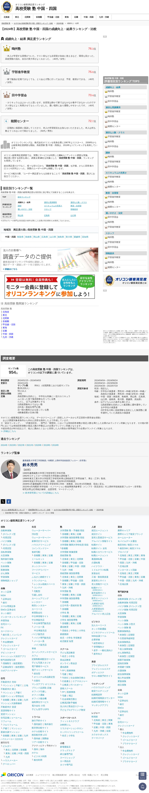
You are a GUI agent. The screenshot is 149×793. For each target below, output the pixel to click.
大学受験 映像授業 (69, 552)
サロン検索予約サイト (102, 676)
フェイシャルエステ (101, 669)
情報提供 (74, 209)
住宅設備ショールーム (11, 718)
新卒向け (98, 654)
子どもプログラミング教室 (72, 710)
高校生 (65, 630)
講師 (19, 206)
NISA (3, 595)
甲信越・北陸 (9, 324)
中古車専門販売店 (42, 623)
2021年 (29, 445)
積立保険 (122, 685)
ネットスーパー (39, 566)
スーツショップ (67, 757)
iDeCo (121, 708)
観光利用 (38, 760)
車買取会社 (37, 612)
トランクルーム (39, 580)
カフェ (35, 655)
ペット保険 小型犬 (126, 624)
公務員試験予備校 (68, 702)
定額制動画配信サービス (43, 659)
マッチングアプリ (100, 705)
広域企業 (124, 566)
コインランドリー (40, 548)
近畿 (5, 331)
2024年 (4, 445)
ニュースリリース (43, 775)
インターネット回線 (127, 570)
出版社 (37, 680)
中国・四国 (8, 334)
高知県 (85, 237)
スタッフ (47, 209)
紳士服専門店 (66, 754)
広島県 (47, 215)
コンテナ (38, 587)
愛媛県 (77, 237)
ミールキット (38, 559)
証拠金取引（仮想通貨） (14, 667)
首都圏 (6, 321)
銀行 (5, 602)
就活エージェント (100, 530)
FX (2, 627)
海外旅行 (48, 724)
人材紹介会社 (98, 604)
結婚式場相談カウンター (103, 698)
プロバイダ (123, 552)
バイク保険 (6, 541)
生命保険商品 (124, 642)
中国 (143, 559)
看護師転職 (97, 559)
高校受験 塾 (65, 555)
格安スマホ (135, 548)
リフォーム (6, 721)
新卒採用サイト (99, 594)
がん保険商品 (124, 652)
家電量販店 (65, 747)
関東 (110, 720)
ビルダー (7, 746)
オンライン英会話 (68, 663)
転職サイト (97, 545)
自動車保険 (6, 530)
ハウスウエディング (101, 687)
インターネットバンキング (13, 617)
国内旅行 (38, 724)
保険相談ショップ (9, 580)
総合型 (37, 673)
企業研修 (96, 639)
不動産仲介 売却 (8, 682)
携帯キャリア (124, 530)
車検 (34, 648)
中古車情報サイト (40, 616)
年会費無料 (8, 642)
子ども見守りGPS (40, 709)
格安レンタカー (39, 605)
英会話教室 (65, 660)
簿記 (70, 674)
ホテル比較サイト (40, 731)
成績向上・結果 (113, 87)
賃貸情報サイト (8, 710)
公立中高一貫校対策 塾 (71, 605)
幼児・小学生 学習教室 (71, 638)
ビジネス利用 (40, 756)
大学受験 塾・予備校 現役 (72, 530)
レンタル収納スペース (44, 584)
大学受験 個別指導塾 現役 (72, 537)
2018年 (55, 445)
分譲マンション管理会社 (12, 696)
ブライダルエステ (100, 665)
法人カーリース (99, 625)
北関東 (6, 318)
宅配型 (37, 591)
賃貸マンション (8, 714)
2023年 (12, 445)
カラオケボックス (100, 734)
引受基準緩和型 (127, 638)
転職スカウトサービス (102, 552)
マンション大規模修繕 (11, 703)
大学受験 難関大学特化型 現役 (74, 545)
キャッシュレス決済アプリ (13, 656)
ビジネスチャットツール (103, 632)
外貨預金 (5, 620)
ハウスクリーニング (41, 545)
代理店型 (7, 537)
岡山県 (20, 215)
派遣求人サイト (99, 580)
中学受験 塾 (65, 591)
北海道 (6, 312)
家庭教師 (64, 634)
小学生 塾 (64, 612)
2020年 (38, 445)
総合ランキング (24, 197)
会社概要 (29, 775)
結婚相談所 (97, 694)
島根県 (28, 237)
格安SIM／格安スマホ (128, 545)
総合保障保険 (124, 674)
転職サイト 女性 (99, 548)
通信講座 (64, 667)
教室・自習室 (76, 206)
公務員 (65, 685)
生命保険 (5, 566)
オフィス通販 (38, 695)
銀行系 (6, 635)
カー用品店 (65, 761)
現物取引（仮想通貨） (13, 663)
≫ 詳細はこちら (8, 431)
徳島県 (61, 237)
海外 (42, 749)
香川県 (69, 237)
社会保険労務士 (78, 678)
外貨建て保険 (124, 667)
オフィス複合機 (39, 698)
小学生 (82, 630)
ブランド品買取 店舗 (41, 688)
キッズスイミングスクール (72, 732)
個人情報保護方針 (59, 775)
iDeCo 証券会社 (8, 609)
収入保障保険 (126, 649)
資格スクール (66, 688)
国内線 (37, 738)
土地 (26, 685)
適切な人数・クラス (79, 202)
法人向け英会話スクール (71, 706)
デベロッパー (9, 764)
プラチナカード (130, 743)
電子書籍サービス (40, 666)
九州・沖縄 (8, 337)
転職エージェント (100, 555)
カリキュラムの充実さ (53, 206)
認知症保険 (123, 663)
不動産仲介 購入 (8, 689)
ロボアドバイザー (9, 670)
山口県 (73, 215)
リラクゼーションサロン (71, 728)
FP (63, 670)
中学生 (74, 630)
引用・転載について (90, 775)
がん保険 (5, 573)
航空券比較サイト (40, 728)
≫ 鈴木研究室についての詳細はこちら (41, 493)
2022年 (21, 445)
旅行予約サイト (39, 720)
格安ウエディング (100, 691)
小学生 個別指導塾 (69, 620)
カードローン (7, 631)
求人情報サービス (100, 584)
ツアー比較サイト (40, 742)
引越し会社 (37, 595)
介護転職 (96, 562)
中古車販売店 (38, 620)
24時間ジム (65, 725)
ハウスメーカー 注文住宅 (12, 739)
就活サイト (97, 534)
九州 (26, 700)
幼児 (64, 656)
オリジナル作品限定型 (44, 677)
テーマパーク (98, 738)
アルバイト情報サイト (102, 541)
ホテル (35, 753)
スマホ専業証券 (8, 606)
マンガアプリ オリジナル (44, 684)
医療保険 (5, 570)
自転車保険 (6, 552)
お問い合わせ (74, 775)
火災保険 (5, 555)
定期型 (131, 635)
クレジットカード (9, 638)
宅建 (64, 674)
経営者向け (99, 643)
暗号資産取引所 (8, 660)
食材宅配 (36, 552)
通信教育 (64, 627)
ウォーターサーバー (41, 530)
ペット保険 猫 (124, 627)
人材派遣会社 (98, 610)
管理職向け (99, 647)
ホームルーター (125, 537)
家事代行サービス (40, 541)
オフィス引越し (39, 691)
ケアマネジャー (80, 681)
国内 (36, 749)
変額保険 (122, 681)
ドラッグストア (67, 750)
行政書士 (66, 681)
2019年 (46, 445)
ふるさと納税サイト (41, 577)
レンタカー (37, 602)
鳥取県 (20, 237)
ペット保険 (6, 562)
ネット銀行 (6, 613)
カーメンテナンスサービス (44, 652)
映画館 (95, 716)
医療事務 (71, 670)
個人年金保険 (124, 678)
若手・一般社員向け (103, 650)
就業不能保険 (124, 660)
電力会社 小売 (38, 705)
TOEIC (65, 678)
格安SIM (124, 548)
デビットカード (8, 652)
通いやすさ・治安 (25, 209)
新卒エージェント (100, 599)
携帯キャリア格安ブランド (130, 534)
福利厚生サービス (40, 702)
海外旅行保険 (7, 559)
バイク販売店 (38, 634)
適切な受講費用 (50, 202)
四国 (122, 562)
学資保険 (5, 577)
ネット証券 (6, 592)
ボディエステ (98, 672)
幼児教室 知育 (66, 641)
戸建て (19, 685)
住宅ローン (6, 624)
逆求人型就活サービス (102, 537)
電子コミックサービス (42, 670)
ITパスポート (77, 685)
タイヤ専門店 (66, 765)
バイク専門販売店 (42, 638)
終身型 (123, 635)
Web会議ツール (99, 636)
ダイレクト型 (9, 534)
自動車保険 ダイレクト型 (129, 599)
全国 (108, 731)
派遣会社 (96, 573)
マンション (8, 685)
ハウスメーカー (10, 760)
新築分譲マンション (10, 732)
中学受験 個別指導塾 (70, 598)
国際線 (45, 738)
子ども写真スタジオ (41, 663)
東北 (5, 315)
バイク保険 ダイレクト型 (129, 606)
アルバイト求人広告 (101, 614)
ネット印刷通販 (99, 629)
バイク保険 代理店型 (127, 609)
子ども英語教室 (67, 652)
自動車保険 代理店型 (127, 602)
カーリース (37, 609)
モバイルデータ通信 (127, 541)
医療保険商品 (124, 631)
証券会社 (7, 599)
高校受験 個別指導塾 (70, 573)
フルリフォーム (10, 725)
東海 (5, 327)
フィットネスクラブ (69, 721)
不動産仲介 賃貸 (8, 707)
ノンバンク (16, 635)
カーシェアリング (40, 598)
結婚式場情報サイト (101, 701)
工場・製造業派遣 (100, 577)
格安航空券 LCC (39, 735)
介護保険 (122, 670)
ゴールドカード (10, 649)
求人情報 (104, 775)
